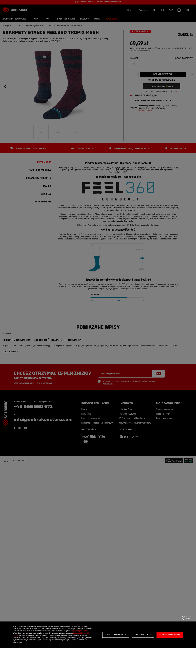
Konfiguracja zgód (142, 635)
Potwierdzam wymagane (116, 635)
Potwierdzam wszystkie (169, 635)
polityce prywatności (80, 631)
